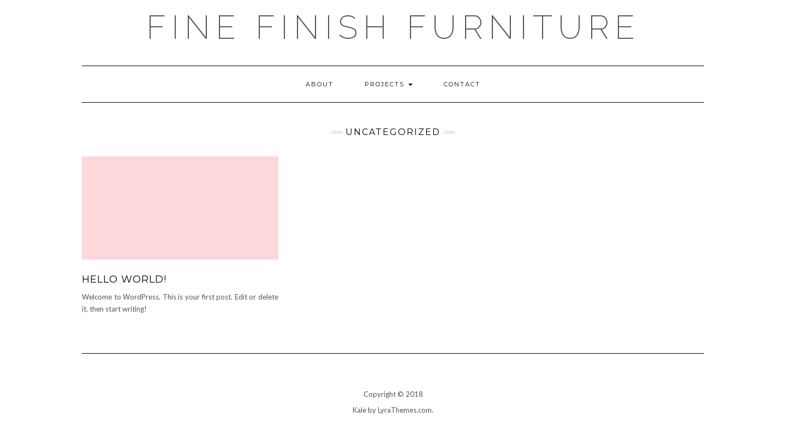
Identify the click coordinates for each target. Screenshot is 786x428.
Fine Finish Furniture (393, 27)
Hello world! (124, 279)
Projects (389, 84)
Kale (359, 410)
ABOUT (320, 84)
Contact (462, 84)
